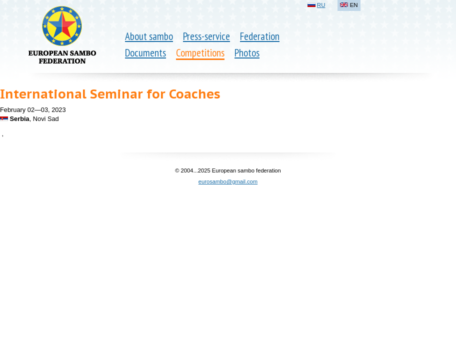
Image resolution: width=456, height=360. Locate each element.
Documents (145, 53)
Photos (247, 53)
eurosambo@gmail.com (228, 181)
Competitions (200, 53)
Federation (260, 36)
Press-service (206, 36)
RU (321, 5)
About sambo (149, 36)
